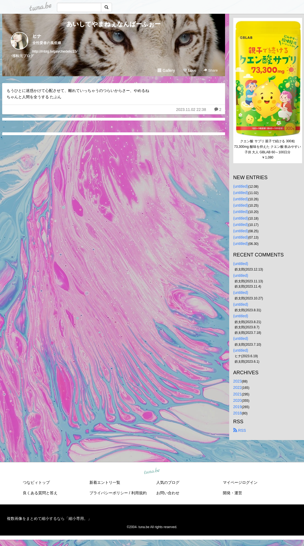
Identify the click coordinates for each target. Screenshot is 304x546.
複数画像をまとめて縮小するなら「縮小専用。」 (49, 518)
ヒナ (36, 36)
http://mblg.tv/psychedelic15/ (55, 51)
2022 (237, 387)
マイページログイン (240, 482)
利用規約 (139, 493)
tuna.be (151, 471)
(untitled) (240, 186)
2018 (237, 413)
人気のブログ (167, 482)
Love (189, 70)
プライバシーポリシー (108, 493)
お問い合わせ (167, 493)
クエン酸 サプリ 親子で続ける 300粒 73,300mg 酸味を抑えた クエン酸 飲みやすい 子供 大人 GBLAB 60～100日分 (268, 146)
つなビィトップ (36, 482)
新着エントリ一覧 (104, 482)
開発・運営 (232, 493)
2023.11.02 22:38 (191, 109)
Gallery (166, 70)
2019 (237, 407)
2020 (237, 400)
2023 (237, 381)
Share (211, 70)
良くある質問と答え (40, 493)
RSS (239, 430)
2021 (237, 394)
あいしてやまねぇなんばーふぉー (113, 24)
